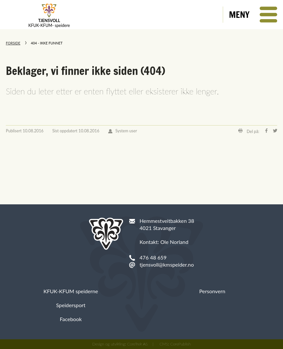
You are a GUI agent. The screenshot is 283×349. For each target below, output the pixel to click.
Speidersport (70, 305)
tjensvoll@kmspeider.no (167, 264)
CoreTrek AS (137, 344)
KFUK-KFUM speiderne (70, 291)
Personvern (212, 291)
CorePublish (180, 344)
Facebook (71, 319)
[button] (253, 14)
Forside (13, 43)
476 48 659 (153, 257)
